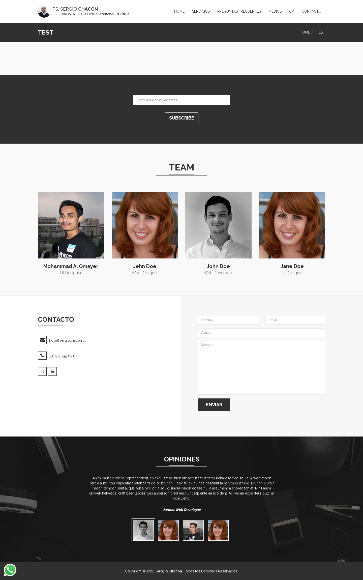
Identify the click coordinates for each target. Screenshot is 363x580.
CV (291, 11)
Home (179, 11)
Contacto (311, 11)
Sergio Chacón (169, 571)
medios (275, 11)
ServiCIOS (201, 11)
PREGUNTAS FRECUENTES (239, 11)
